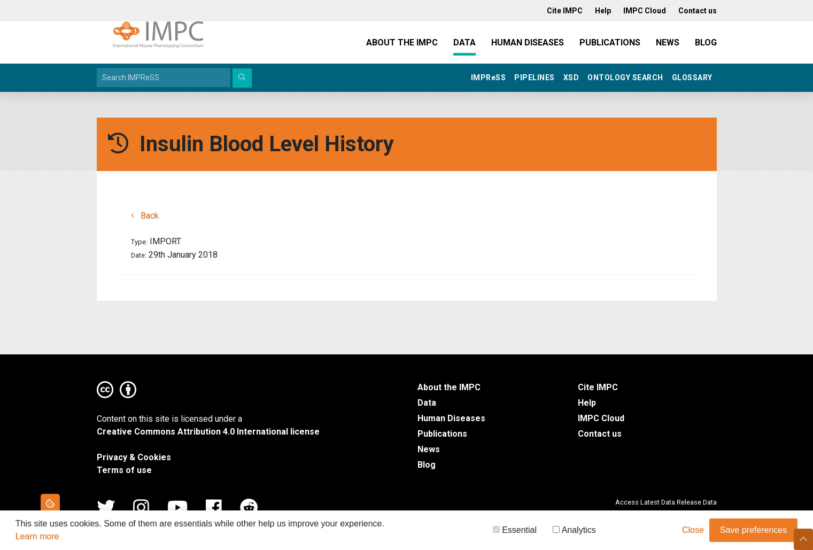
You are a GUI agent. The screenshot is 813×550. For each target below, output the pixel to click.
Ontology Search (625, 77)
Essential (515, 531)
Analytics (574, 531)
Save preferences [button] (753, 531)
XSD (571, 77)
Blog (706, 42)
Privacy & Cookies (134, 457)
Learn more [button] (37, 538)
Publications (609, 42)
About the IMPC (402, 42)
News (667, 42)
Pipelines (534, 77)
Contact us (600, 434)
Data (464, 42)
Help (587, 403)
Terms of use (124, 470)
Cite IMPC (598, 387)
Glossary (692, 77)
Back (145, 216)
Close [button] (693, 531)
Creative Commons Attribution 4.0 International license (208, 432)
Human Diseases (527, 42)
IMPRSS (488, 77)
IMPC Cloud (601, 418)
